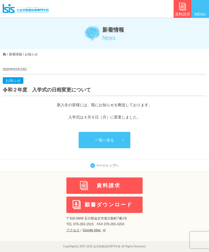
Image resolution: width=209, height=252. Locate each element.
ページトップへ (104, 165)
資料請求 (182, 14)
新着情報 (15, 54)
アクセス (72, 230)
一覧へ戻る (104, 140)
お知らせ (31, 54)
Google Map (94, 230)
